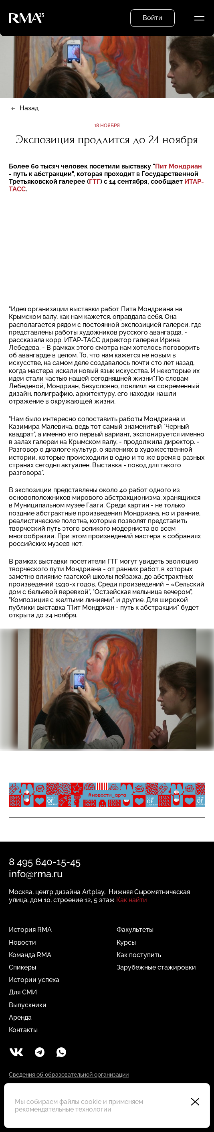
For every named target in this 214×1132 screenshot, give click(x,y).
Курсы (126, 942)
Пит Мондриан (178, 166)
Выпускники (27, 1005)
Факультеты (135, 929)
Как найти (131, 900)
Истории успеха (34, 980)
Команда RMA (30, 955)
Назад (29, 108)
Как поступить (139, 955)
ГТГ (94, 181)
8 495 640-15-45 (45, 862)
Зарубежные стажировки (156, 967)
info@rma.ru (36, 874)
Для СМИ (23, 992)
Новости (22, 942)
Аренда (20, 1017)
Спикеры (22, 967)
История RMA (30, 929)
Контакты (23, 1030)
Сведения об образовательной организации (69, 1074)
